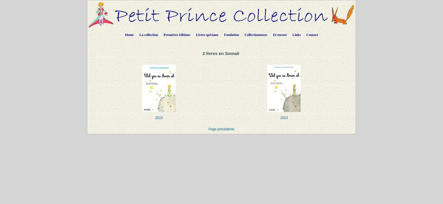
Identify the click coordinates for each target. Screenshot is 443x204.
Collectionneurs (256, 35)
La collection (148, 35)
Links (296, 35)
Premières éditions (177, 35)
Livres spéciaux (207, 35)
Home (129, 35)
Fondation (231, 35)
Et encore (280, 35)
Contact (312, 35)
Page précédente (221, 129)
